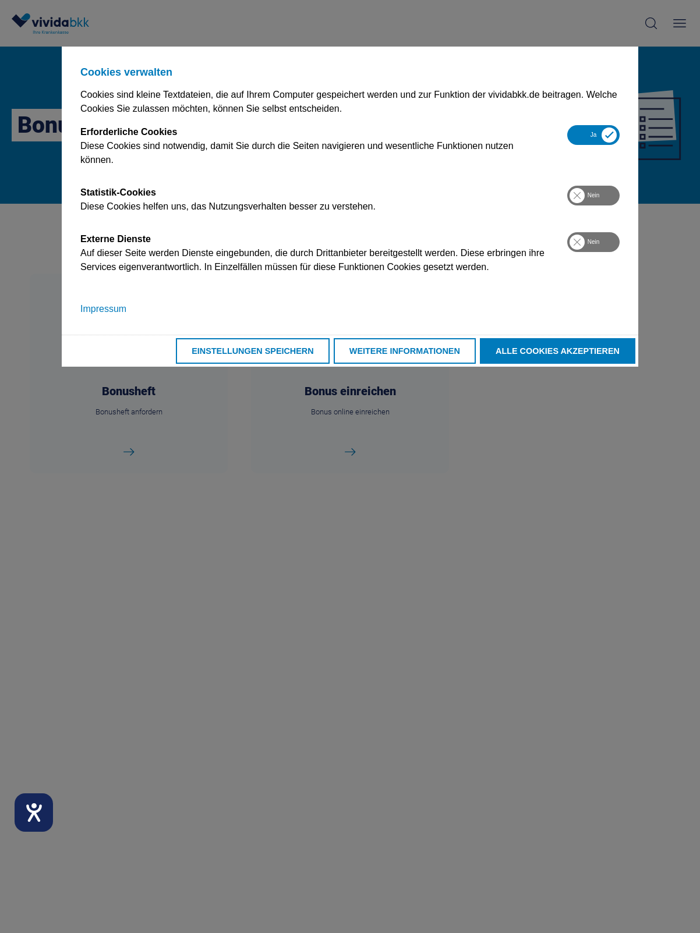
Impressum (103, 309)
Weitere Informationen (404, 351)
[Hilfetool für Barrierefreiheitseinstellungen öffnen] (34, 812)
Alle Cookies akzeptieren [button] (558, 351)
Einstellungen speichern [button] (253, 351)
